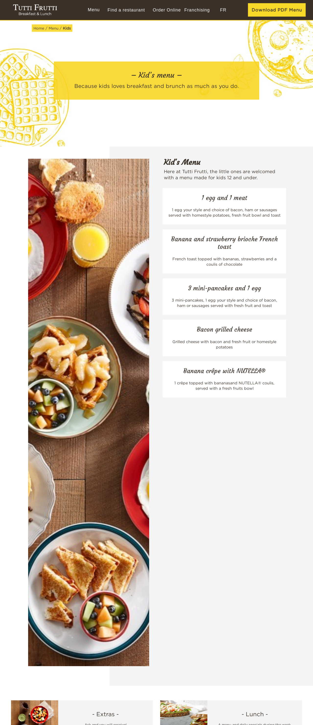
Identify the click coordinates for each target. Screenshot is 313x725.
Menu (53, 28)
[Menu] (93, 10)
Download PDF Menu (277, 10)
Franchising (197, 10)
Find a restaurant (126, 10)
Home (39, 28)
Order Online (167, 10)
